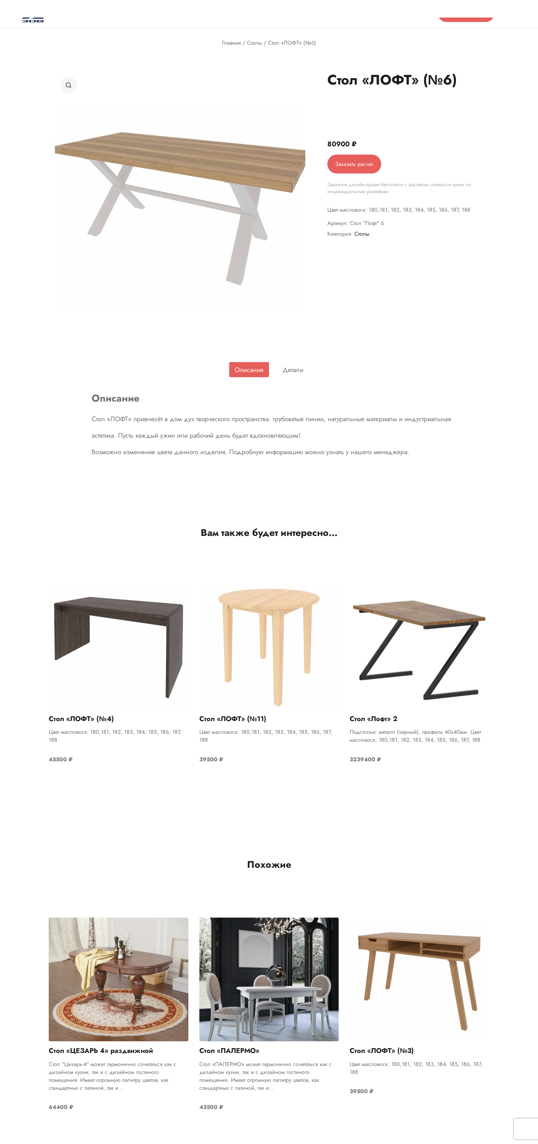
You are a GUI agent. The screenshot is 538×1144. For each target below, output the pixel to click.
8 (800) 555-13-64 (405, 14)
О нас (145, 14)
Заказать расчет (355, 164)
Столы (254, 43)
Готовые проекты (268, 14)
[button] (68, 85)
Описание (249, 369)
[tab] (249, 369)
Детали (293, 369)
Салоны (202, 14)
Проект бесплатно (466, 14)
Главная (231, 43)
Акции (230, 14)
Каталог (118, 14)
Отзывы (173, 14)
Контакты (309, 14)
